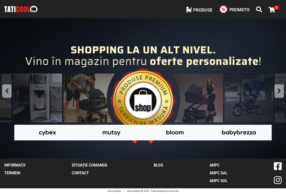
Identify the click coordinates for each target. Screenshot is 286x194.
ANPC (214, 165)
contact (80, 173)
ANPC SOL (218, 181)
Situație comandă (89, 165)
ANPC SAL (218, 173)
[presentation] (7, 91)
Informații (14, 165)
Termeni (12, 173)
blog (158, 165)
